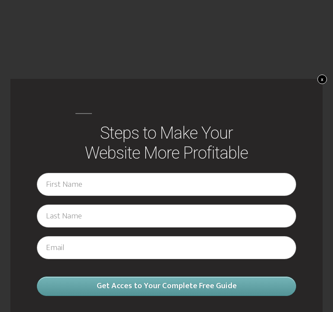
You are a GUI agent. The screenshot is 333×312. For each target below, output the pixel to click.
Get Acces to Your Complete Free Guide (167, 285)
